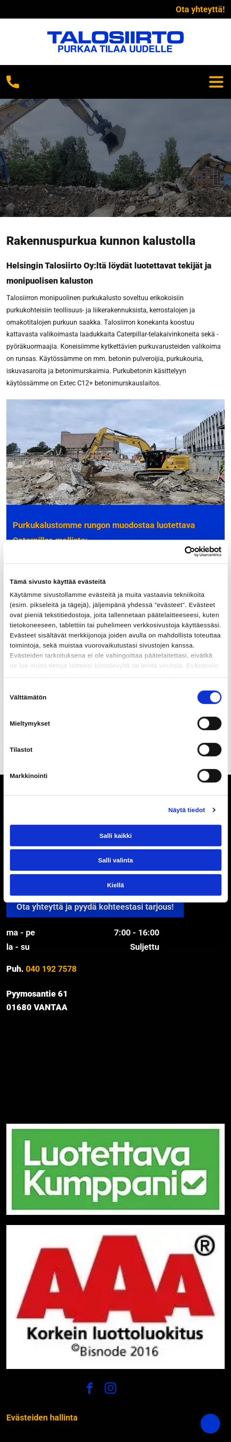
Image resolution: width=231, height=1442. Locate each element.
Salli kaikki (115, 835)
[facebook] (90, 1389)
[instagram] (110, 1389)
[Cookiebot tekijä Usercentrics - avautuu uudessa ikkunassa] (184, 551)
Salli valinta (115, 860)
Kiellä (115, 884)
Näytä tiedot (186, 809)
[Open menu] (216, 81)
